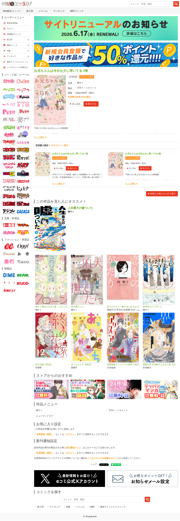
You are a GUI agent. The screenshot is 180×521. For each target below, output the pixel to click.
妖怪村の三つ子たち (152, 306)
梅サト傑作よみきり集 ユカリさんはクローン (52, 306)
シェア (94, 464)
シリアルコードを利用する (17, 67)
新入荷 (29, 11)
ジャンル (43, 11)
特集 (68, 507)
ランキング (58, 11)
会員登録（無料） (44, 434)
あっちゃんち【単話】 (81, 364)
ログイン (70, 434)
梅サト (80, 82)
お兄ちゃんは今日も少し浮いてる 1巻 (70, 153)
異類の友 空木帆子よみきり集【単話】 (160, 364)
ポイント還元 (87, 77)
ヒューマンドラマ (44, 416)
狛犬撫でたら (77, 306)
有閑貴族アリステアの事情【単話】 (124, 364)
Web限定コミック (12, 11)
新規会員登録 (12, 23)
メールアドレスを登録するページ (103, 458)
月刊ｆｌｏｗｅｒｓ (86, 87)
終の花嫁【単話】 (43, 364)
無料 (92, 507)
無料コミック (77, 11)
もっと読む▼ (40, 137)
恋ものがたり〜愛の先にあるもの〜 (124, 306)
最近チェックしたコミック (113, 507)
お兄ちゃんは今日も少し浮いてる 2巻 (143, 153)
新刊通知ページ (73, 447)
